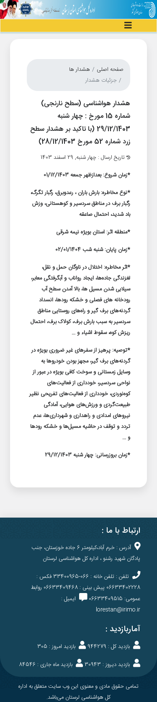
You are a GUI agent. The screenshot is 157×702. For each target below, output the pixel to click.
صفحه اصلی (110, 69)
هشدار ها (79, 69)
